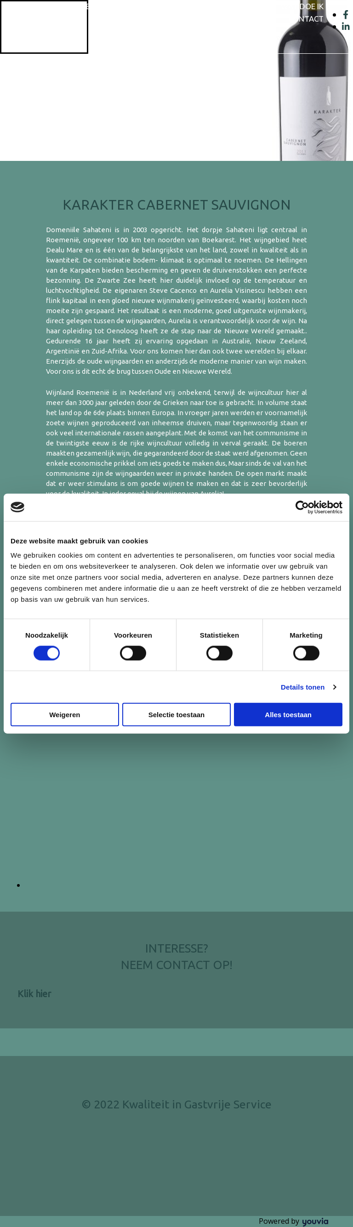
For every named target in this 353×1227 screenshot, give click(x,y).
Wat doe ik (302, 6)
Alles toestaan (288, 715)
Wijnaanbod (181, 6)
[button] (34, 993)
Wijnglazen (244, 6)
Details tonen (303, 687)
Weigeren (64, 715)
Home (79, 6)
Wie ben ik (123, 6)
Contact (306, 18)
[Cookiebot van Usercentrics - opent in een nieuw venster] (302, 507)
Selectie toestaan (176, 715)
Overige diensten (240, 18)
